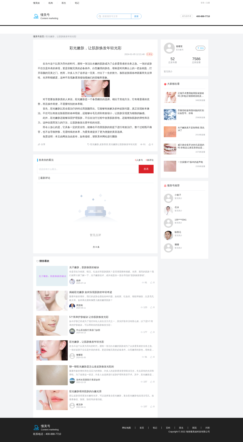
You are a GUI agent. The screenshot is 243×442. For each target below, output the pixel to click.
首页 (142, 427)
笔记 (77, 3)
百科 (168, 427)
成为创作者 (186, 16)
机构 (51, 3)
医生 (64, 3)
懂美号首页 (38, 36)
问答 (207, 427)
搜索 (136, 16)
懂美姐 (36, 3)
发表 (146, 169)
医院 (194, 427)
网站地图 (126, 427)
